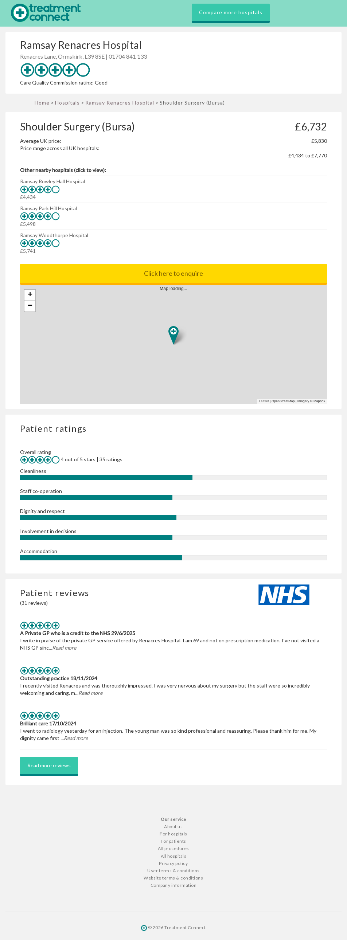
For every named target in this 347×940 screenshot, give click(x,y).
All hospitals (174, 856)
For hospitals (173, 834)
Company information (174, 885)
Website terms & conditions (173, 878)
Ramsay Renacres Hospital (119, 102)
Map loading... (176, 344)
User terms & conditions (173, 870)
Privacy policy (173, 863)
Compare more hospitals (230, 12)
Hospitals (67, 102)
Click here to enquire (173, 273)
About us (173, 826)
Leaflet (264, 401)
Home (42, 102)
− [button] (30, 306)
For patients (173, 841)
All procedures (173, 848)
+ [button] (30, 295)
